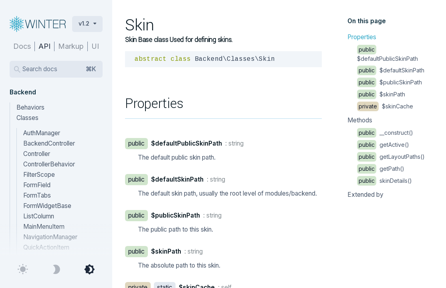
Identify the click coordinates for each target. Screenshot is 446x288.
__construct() (385, 132)
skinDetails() (384, 180)
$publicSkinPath (389, 82)
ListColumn (38, 216)
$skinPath (381, 94)
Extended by (365, 194)
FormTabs (37, 195)
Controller (36, 154)
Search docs (59, 69)
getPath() (380, 168)
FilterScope (39, 174)
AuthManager (41, 133)
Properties (361, 37)
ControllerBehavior (49, 164)
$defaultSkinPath (390, 70)
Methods (359, 120)
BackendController (49, 143)
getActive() (383, 144)
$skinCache (385, 106)
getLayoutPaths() (391, 156)
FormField (36, 185)
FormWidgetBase (47, 206)
